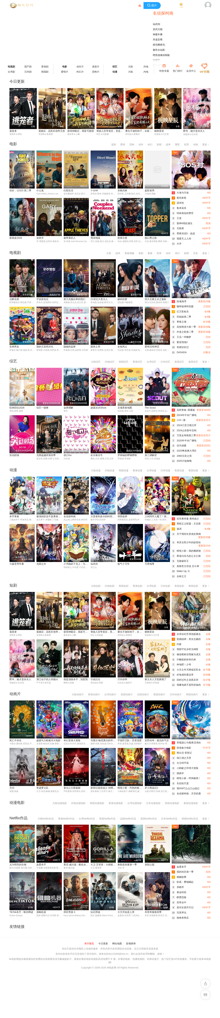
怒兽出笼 (122, 238)
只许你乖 (122, 679)
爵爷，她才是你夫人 (194, 131)
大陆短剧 (96, 586)
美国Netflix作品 (107, 818)
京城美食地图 (125, 407)
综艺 (114, 66)
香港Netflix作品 (66, 818)
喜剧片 (95, 66)
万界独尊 (149, 563)
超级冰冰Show (98, 407)
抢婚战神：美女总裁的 (186, 639)
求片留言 (89, 989)
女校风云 (122, 346)
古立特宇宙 (180, 763)
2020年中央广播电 (184, 440)
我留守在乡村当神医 (185, 649)
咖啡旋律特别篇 (183, 306)
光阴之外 (41, 563)
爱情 (122, 144)
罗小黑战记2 (151, 788)
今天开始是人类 (99, 959)
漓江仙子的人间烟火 (47, 679)
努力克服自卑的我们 (74, 299)
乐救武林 (122, 190)
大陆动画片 (78, 694)
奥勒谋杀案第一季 (127, 864)
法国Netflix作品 (128, 818)
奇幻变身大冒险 (72, 740)
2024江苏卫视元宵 (184, 425)
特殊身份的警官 (183, 213)
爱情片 (64, 71)
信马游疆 (179, 445)
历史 (195, 253)
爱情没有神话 (152, 346)
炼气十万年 (124, 563)
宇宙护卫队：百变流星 (130, 740)
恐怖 (131, 144)
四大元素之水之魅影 (155, 299)
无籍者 (178, 228)
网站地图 (117, 989)
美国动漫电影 (172, 803)
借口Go (68, 455)
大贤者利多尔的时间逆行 (104, 516)
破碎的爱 (122, 299)
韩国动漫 (123, 470)
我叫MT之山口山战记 (185, 788)
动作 (141, 144)
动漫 (114, 71)
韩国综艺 (123, 361)
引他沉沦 (95, 679)
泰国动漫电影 (191, 803)
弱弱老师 (122, 516)
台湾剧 (11, 71)
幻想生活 (68, 190)
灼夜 (177, 644)
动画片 (15, 694)
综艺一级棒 (42, 407)
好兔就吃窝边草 (183, 674)
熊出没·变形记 (182, 752)
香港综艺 (137, 361)
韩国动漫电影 (97, 803)
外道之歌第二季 (183, 331)
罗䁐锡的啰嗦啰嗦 (127, 455)
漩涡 (177, 528)
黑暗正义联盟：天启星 (186, 523)
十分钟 (94, 190)
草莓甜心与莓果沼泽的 (186, 742)
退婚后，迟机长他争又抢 (51, 131)
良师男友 (14, 346)
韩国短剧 (123, 586)
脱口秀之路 (151, 238)
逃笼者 (13, 131)
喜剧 (113, 144)
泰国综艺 (193, 361)
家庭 (150, 253)
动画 (195, 144)
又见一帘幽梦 (181, 337)
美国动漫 (179, 470)
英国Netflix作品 (148, 818)
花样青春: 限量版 (183, 410)
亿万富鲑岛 (180, 311)
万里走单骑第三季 (184, 435)
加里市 (40, 238)
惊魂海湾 (179, 301)
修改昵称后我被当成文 (186, 654)
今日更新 (103, 989)
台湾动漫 (151, 470)
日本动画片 (176, 694)
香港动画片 (94, 694)
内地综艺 (109, 361)
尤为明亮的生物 (17, 864)
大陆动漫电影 (59, 803)
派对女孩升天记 (183, 907)
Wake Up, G (181, 571)
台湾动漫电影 (134, 803)
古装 (108, 253)
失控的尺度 (180, 783)
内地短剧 (109, 586)
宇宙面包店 (42, 299)
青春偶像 (129, 253)
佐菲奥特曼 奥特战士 (185, 518)
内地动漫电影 (78, 803)
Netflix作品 (18, 818)
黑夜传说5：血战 (183, 233)
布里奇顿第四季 (126, 959)
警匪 (177, 144)
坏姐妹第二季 (181, 316)
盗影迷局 (149, 190)
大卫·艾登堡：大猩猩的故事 (105, 864)
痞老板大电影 (181, 747)
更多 (206, 144)
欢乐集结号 (97, 455)
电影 (64, 66)
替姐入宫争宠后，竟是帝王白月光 (114, 131)
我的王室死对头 (44, 346)
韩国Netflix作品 (190, 818)
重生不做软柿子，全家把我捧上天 (143, 131)
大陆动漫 (96, 470)
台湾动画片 (110, 694)
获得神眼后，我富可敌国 (80, 131)
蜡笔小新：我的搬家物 (186, 550)
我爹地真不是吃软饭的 (186, 684)
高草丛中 (179, 902)
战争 (168, 144)
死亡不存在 (15, 740)
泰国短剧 (193, 586)
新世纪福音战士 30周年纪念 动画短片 (111, 788)
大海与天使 (180, 192)
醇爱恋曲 (179, 897)
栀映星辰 (159, 131)
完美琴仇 (179, 912)
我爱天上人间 (181, 238)
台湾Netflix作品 (87, 818)
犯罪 (186, 144)
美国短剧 (179, 586)
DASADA (179, 352)
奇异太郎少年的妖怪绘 (186, 542)
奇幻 (177, 253)
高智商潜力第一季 (184, 326)
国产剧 (28, 66)
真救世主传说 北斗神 (185, 566)
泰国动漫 (193, 470)
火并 (177, 243)
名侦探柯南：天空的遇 (186, 793)
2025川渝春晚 (182, 460)
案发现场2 (180, 342)
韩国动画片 (192, 694)
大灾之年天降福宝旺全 (186, 669)
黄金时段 (179, 892)
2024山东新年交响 (184, 430)
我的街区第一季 (183, 871)
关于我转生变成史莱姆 (186, 534)
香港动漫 (137, 470)
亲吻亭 (178, 887)
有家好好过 (180, 347)
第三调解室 (151, 455)
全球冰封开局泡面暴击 (186, 634)
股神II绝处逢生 (182, 223)
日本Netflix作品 (169, 818)
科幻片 (80, 71)
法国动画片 (143, 694)
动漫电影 (17, 802)
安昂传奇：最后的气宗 (157, 740)
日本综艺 (165, 361)
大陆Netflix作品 (45, 818)
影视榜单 (131, 989)
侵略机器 (14, 959)
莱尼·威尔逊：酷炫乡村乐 (77, 864)
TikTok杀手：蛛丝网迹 (156, 912)
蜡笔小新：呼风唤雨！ (186, 778)
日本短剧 (165, 586)
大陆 (130, 66)
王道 (177, 218)
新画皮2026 (15, 238)
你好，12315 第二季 (20, 190)
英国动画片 (159, 694)
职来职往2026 (16, 407)
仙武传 (94, 563)
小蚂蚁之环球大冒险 (185, 768)
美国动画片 (127, 694)
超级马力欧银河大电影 (48, 740)
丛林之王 (179, 576)
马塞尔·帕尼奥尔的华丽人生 (105, 740)
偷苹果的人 (70, 238)
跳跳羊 (178, 773)
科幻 (150, 144)
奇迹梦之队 (42, 788)
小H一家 (179, 420)
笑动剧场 (14, 455)
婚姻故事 (179, 877)
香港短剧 (137, 586)
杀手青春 (14, 516)
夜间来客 (179, 197)
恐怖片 (95, 71)
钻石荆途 (68, 959)
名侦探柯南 (70, 516)
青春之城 (179, 321)
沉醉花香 (14, 299)
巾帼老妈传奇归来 (184, 659)
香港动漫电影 (116, 803)
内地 (146, 66)
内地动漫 (109, 470)
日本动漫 (165, 470)
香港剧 (44, 66)
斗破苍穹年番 (16, 563)
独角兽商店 (180, 917)
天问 (11, 788)
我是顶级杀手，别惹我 (76, 679)
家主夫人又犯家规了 (155, 679)
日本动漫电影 (153, 803)
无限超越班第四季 (46, 455)
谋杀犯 (178, 202)
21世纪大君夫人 (99, 299)
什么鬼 (40, 190)
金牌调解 (68, 407)
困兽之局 (95, 346)
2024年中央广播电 (184, 415)
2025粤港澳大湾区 (184, 450)
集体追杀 (179, 208)
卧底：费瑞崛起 (183, 882)
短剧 (13, 585)
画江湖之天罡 (181, 758)
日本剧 (28, 71)
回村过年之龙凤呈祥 (185, 679)
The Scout (150, 407)
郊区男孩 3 (42, 959)
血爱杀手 (41, 864)
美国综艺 (179, 361)
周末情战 (95, 238)
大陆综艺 (96, 361)
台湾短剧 (151, 586)
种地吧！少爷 (181, 664)
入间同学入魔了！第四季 (158, 516)
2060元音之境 (182, 455)
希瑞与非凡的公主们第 (186, 556)
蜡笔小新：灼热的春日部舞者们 (134, 788)
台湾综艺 (151, 361)
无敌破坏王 (180, 561)
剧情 (159, 144)
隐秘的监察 (70, 346)
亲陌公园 (149, 864)
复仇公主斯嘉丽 (72, 788)
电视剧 (11, 66)
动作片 (80, 66)
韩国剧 (44, 71)
